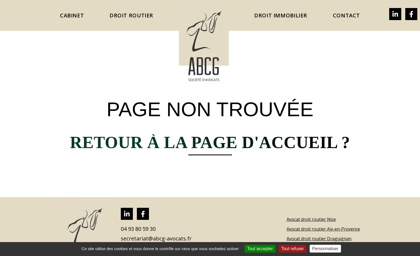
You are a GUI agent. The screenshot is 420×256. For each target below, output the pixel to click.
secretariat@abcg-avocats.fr (156, 238)
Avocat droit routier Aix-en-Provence (323, 229)
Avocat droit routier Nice (311, 219)
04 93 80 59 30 (138, 229)
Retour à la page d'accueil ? (210, 142)
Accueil (204, 42)
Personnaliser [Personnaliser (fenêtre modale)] (325, 248)
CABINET (72, 15)
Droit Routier (131, 15)
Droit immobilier (280, 15)
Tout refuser (292, 248)
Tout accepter (260, 248)
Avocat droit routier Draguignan (319, 239)
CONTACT (346, 15)
